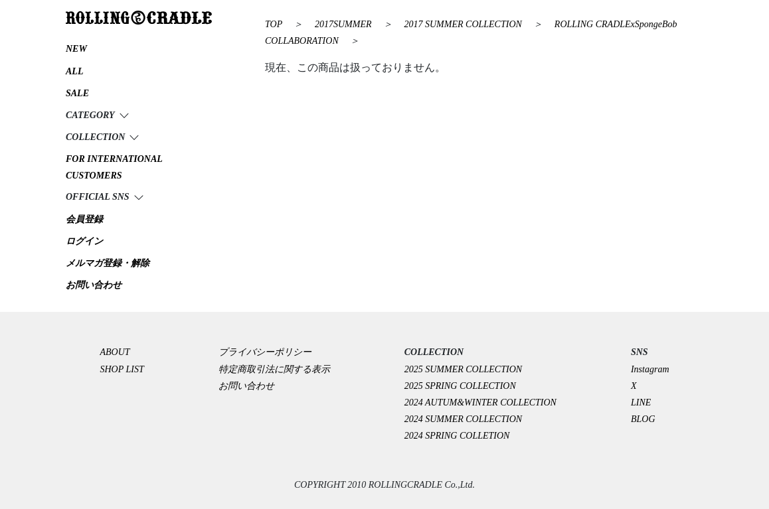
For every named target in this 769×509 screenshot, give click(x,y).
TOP (273, 24)
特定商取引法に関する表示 (274, 369)
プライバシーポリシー (269, 352)
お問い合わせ (246, 386)
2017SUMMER (344, 24)
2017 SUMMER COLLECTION (464, 24)
